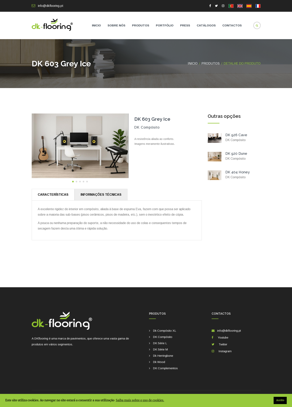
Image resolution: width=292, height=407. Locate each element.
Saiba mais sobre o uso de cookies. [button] (140, 400)
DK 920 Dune (236, 153)
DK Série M (160, 349)
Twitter (222, 344)
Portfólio (164, 25)
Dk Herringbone (163, 355)
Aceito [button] (280, 400)
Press (185, 25)
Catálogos (206, 25)
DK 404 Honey (237, 172)
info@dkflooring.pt (47, 5)
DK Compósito (162, 337)
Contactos (232, 25)
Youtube (222, 337)
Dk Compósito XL (164, 330)
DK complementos (165, 368)
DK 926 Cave (236, 135)
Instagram (224, 351)
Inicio (96, 25)
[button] (73, 181)
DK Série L (160, 343)
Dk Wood (159, 362)
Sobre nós (116, 25)
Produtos (140, 25)
